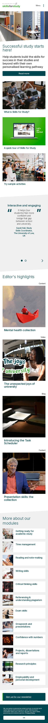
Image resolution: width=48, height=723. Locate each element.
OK (24, 717)
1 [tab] (22, 261)
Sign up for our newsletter (18, 697)
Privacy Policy (30, 713)
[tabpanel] (24, 228)
